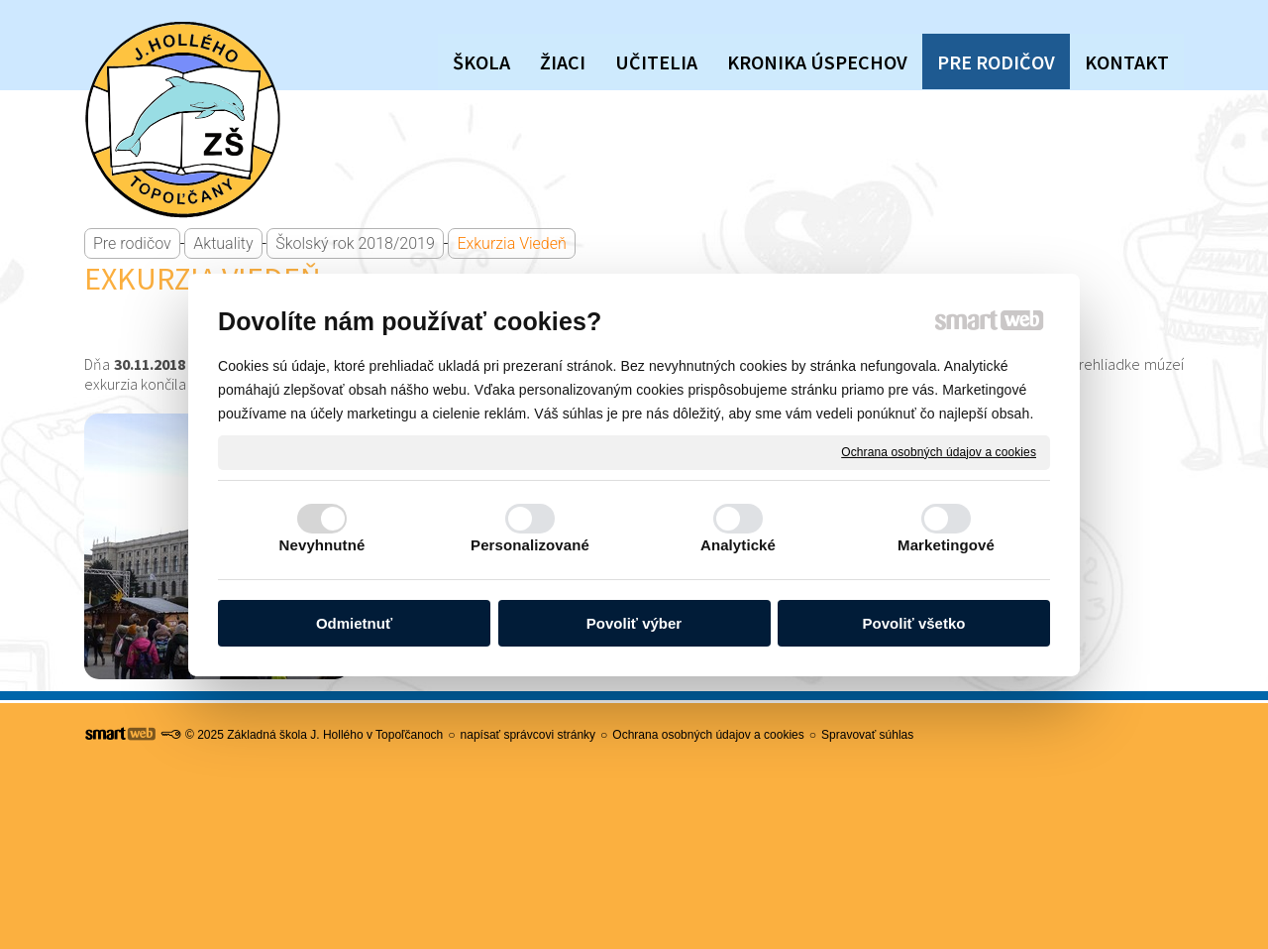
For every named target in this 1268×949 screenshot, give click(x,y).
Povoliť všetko (914, 623)
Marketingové (946, 544)
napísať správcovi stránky (528, 735)
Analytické (738, 544)
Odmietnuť (354, 623)
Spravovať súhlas (867, 735)
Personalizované (530, 544)
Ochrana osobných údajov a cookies (938, 451)
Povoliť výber (634, 623)
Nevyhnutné (322, 544)
